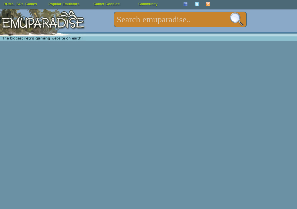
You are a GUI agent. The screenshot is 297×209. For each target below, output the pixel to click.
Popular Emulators (63, 4)
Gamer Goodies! (106, 4)
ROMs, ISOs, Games (20, 4)
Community (147, 4)
